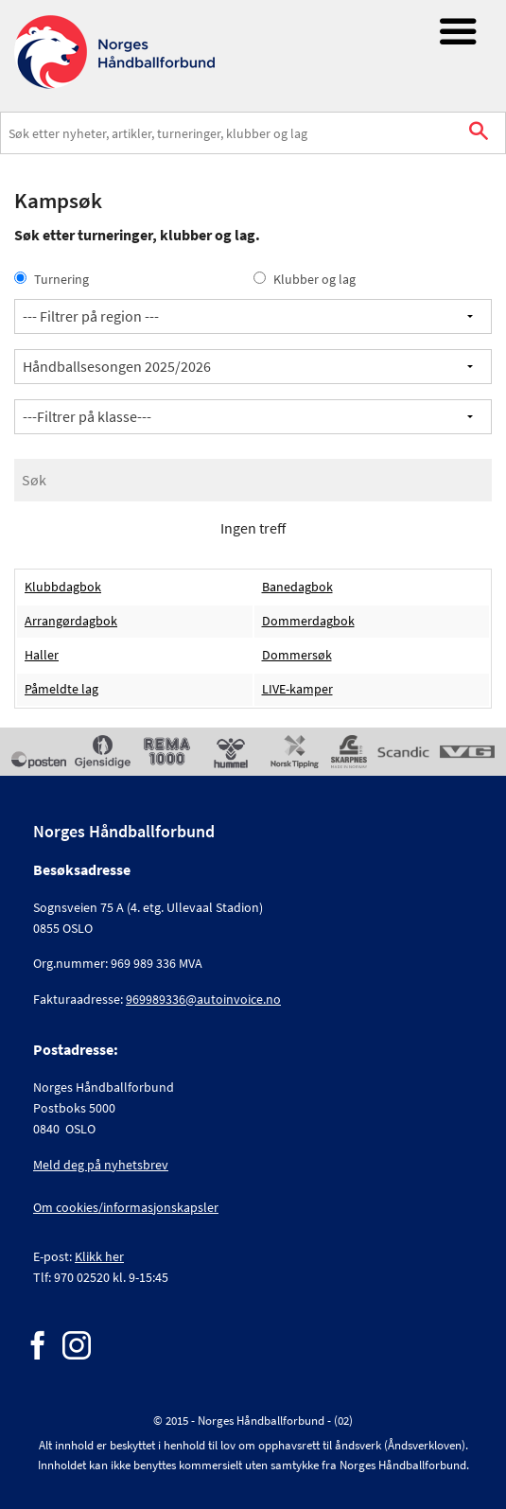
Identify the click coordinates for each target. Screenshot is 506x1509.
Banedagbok (297, 587)
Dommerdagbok (308, 621)
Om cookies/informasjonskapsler (125, 1207)
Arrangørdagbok (71, 621)
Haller (42, 655)
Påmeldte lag (61, 689)
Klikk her (99, 1256)
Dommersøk (297, 655)
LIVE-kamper (297, 689)
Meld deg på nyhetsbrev (100, 1164)
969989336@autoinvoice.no (203, 999)
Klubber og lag (304, 279)
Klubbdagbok (63, 587)
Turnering (51, 279)
